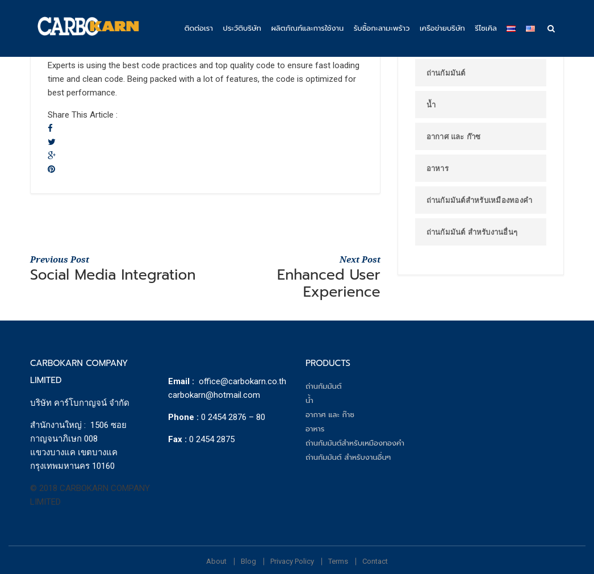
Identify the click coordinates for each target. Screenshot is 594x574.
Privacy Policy (292, 561)
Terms (338, 561)
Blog (248, 561)
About (216, 561)
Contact (375, 561)
